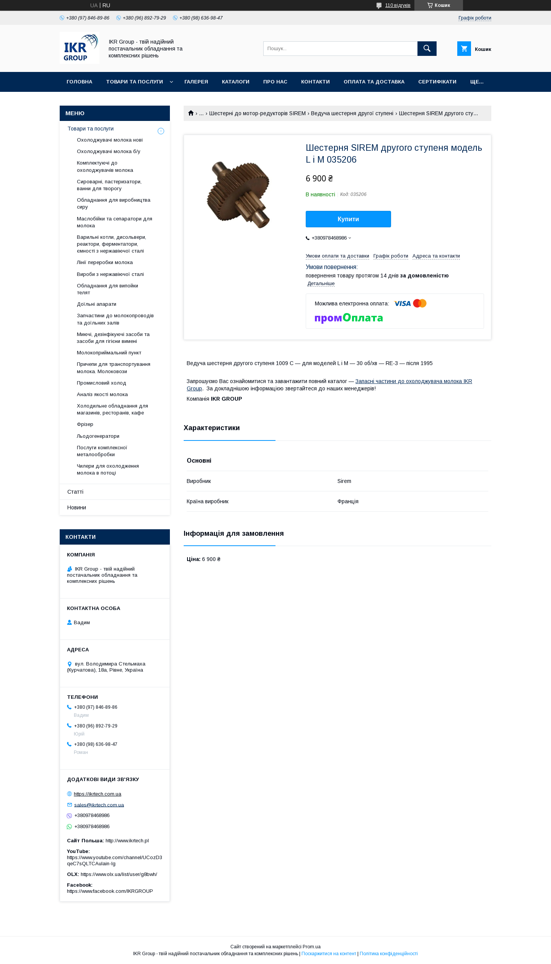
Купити (348, 219)
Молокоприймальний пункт (109, 353)
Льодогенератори (98, 436)
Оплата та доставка (374, 82)
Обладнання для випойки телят (107, 289)
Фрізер (85, 424)
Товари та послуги (134, 82)
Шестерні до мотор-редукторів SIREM (257, 113)
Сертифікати (437, 82)
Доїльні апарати (96, 304)
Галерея (196, 82)
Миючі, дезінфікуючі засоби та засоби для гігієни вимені (113, 337)
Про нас (275, 82)
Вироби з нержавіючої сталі (110, 274)
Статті (75, 492)
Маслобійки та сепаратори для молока (114, 222)
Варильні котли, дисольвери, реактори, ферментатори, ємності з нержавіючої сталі (111, 244)
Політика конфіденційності (389, 953)
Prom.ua (312, 946)
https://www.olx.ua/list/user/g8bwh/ (119, 874)
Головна (79, 82)
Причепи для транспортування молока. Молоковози (113, 367)
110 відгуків (398, 5)
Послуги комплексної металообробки (102, 451)
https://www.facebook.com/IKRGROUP (110, 891)
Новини (76, 507)
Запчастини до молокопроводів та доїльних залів (115, 319)
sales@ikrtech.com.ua (99, 804)
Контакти (315, 82)
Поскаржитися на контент (329, 953)
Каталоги (235, 82)
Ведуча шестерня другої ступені (352, 113)
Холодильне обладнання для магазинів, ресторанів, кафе (112, 409)
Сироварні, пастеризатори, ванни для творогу (109, 185)
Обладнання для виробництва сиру (113, 203)
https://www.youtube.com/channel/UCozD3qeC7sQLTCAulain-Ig (114, 860)
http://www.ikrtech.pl (127, 840)
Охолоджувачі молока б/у (108, 151)
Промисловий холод (101, 383)
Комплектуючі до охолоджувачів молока (105, 166)
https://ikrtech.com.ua (97, 794)
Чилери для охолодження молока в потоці (108, 469)
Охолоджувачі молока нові (110, 140)
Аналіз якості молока (102, 394)
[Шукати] (427, 48)
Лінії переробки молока (105, 262)
